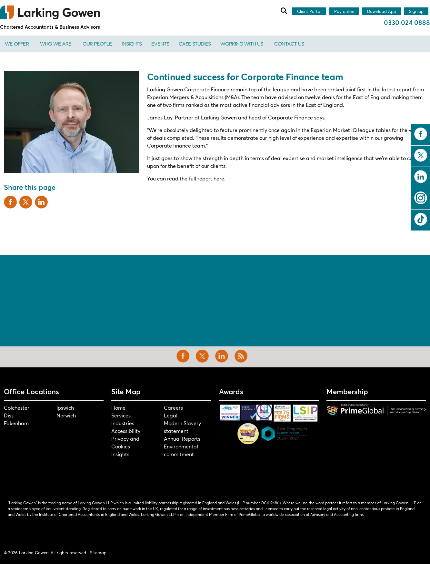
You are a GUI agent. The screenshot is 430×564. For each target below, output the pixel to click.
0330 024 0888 (407, 22)
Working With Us (241, 43)
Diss (9, 415)
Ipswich (65, 407)
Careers (173, 407)
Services (121, 415)
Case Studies (195, 43)
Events (160, 43)
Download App (381, 11)
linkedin (420, 176)
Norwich (66, 415)
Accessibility (125, 430)
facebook (420, 134)
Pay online (344, 11)
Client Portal (309, 11)
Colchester (16, 407)
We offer (17, 43)
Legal (170, 415)
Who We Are (55, 43)
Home (118, 407)
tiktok (420, 219)
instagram (420, 197)
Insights (132, 43)
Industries (122, 423)
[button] (71, 122)
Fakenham (16, 423)
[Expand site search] (283, 10)
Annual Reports (182, 438)
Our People (97, 43)
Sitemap (98, 553)
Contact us (289, 43)
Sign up (416, 11)
